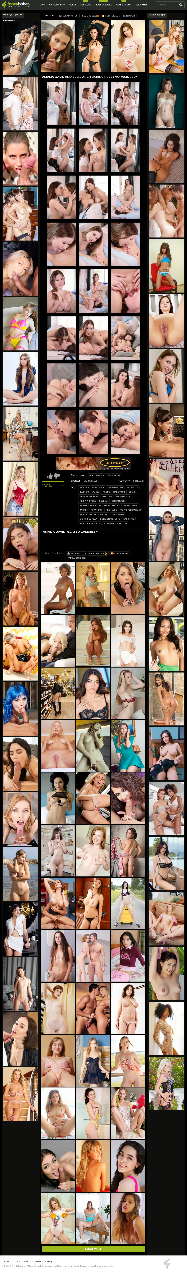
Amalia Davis (96, 475)
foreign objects (110, 519)
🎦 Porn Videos (111, 16)
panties (84, 487)
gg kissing (118, 514)
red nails (111, 510)
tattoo (84, 492)
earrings (128, 519)
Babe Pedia (9, 20)
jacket (84, 510)
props (106, 492)
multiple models (90, 523)
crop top (96, 510)
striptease (118, 501)
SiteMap (48, 1261)
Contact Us (7, 1261)
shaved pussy (115, 487)
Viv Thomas (90, 481)
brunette (132, 487)
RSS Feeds (36, 1261)
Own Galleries (22, 1261)
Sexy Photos (68, 16)
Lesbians (138, 481)
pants (83, 514)
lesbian (103, 501)
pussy (95, 492)
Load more (93, 1248)
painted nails (88, 505)
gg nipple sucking (131, 510)
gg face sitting (99, 514)
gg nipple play (88, 519)
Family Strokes (76, 558)
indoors (107, 496)
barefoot (119, 492)
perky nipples (88, 501)
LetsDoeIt (129, 16)
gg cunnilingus (108, 505)
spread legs (122, 496)
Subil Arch (113, 475)
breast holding (89, 496)
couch (132, 492)
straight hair (129, 505)
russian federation (115, 523)
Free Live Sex (90, 16)
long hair (98, 487)
